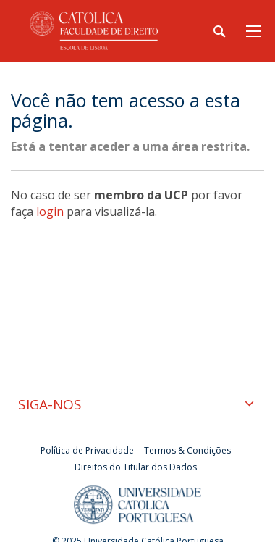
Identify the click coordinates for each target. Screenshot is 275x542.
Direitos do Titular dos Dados (136, 467)
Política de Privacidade (87, 450)
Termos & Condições (187, 450)
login (50, 212)
